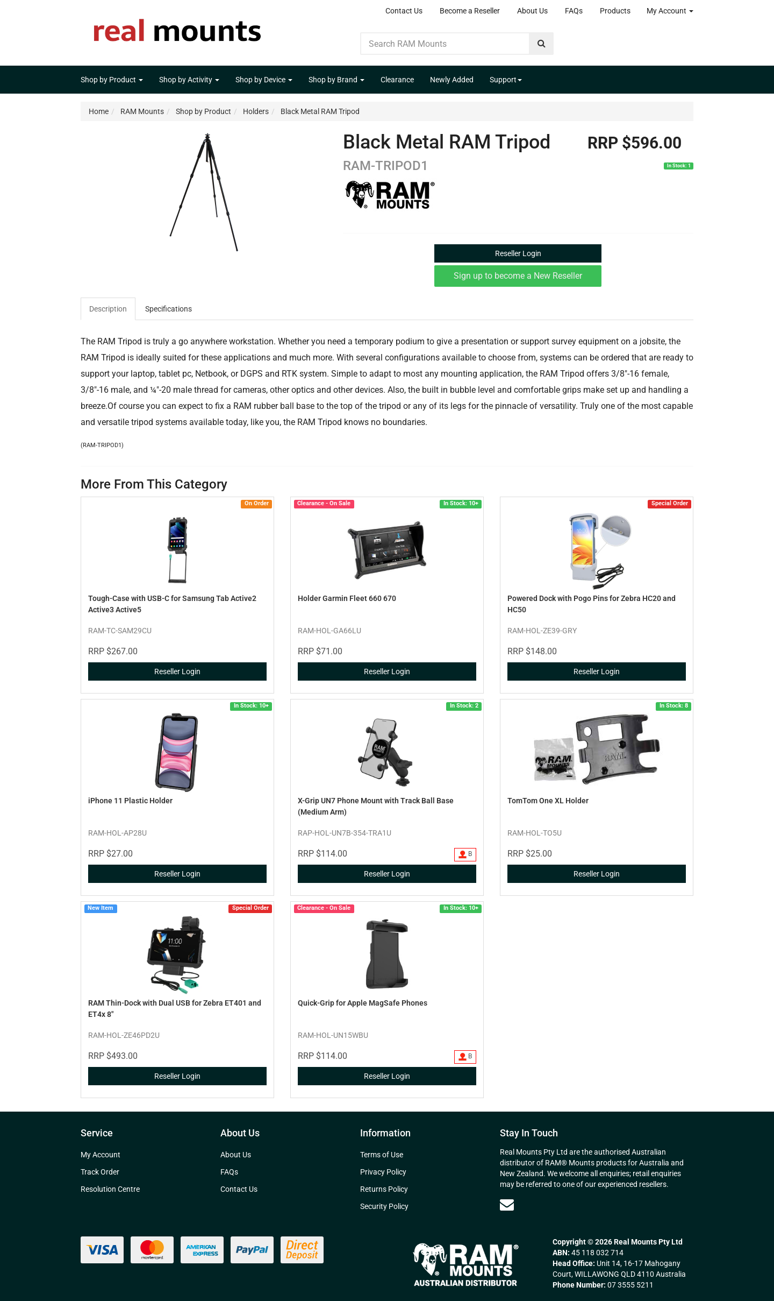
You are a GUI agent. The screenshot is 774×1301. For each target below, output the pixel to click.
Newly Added (452, 79)
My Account (670, 10)
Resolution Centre (110, 1189)
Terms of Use (381, 1154)
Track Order (100, 1172)
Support (506, 79)
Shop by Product (112, 79)
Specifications (168, 309)
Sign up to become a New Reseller (518, 276)
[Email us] (507, 1205)
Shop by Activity (189, 79)
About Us (532, 10)
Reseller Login (518, 253)
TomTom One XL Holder (548, 800)
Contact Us (403, 10)
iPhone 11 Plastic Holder (130, 800)
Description (108, 309)
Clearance (397, 79)
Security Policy (384, 1206)
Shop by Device (263, 79)
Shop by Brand (336, 79)
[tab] (109, 309)
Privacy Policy (383, 1172)
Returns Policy (384, 1189)
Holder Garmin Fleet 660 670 (347, 598)
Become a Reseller (470, 10)
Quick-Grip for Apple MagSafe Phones (362, 1003)
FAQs (574, 10)
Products (615, 10)
